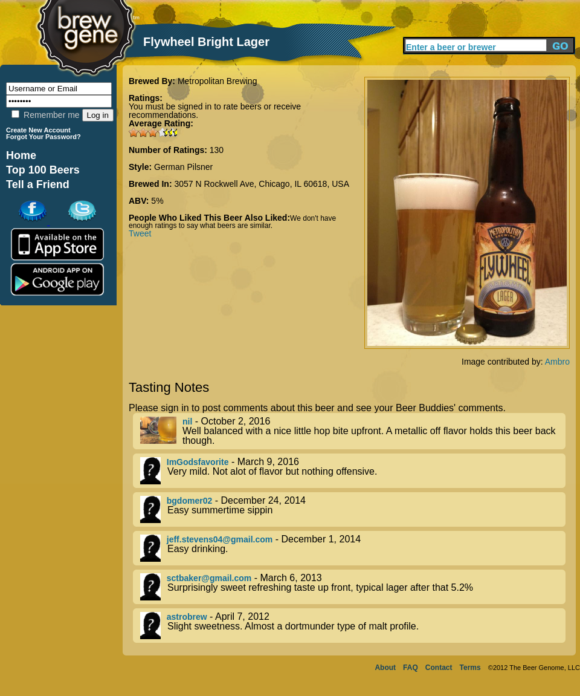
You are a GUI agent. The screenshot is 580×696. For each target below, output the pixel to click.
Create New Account (38, 130)
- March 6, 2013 (353, 586)
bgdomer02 (189, 501)
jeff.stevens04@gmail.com (220, 539)
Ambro (557, 361)
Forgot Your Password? (43, 136)
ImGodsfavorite (198, 462)
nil (187, 421)
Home (21, 155)
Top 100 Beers (43, 170)
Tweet (140, 233)
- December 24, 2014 (353, 509)
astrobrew (187, 617)
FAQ (410, 667)
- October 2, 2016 (353, 431)
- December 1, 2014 (353, 548)
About (385, 667)
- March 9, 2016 (353, 470)
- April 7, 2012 (353, 625)
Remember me (45, 115)
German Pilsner (183, 167)
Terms (470, 667)
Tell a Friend (37, 184)
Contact (439, 667)
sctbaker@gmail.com (209, 578)
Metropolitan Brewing (217, 81)
